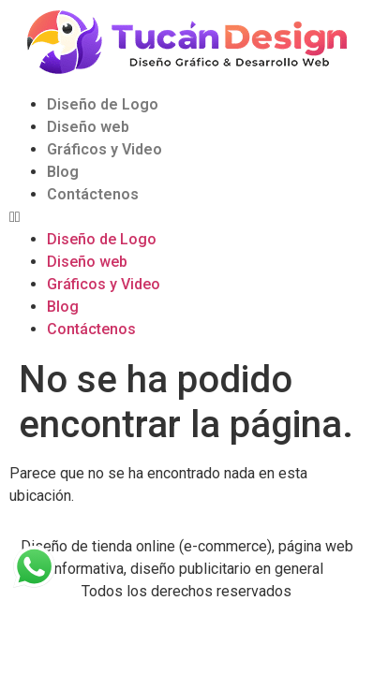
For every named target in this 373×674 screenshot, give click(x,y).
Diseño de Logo (102, 104)
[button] (186, 217)
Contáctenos (93, 194)
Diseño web (88, 127)
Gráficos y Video (104, 149)
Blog (63, 172)
